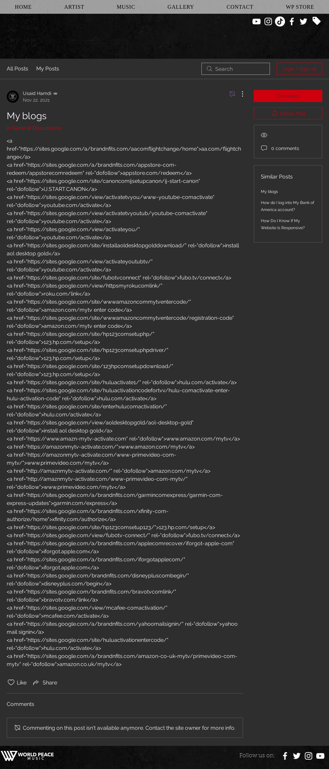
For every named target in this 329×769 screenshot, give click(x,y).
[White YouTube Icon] (256, 21)
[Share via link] (44, 682)
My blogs (269, 191)
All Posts (17, 68)
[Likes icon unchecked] (11, 682)
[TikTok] (280, 21)
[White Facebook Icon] (292, 21)
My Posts (47, 68)
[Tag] (317, 21)
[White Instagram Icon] (268, 21)
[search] (235, 69)
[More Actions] (239, 94)
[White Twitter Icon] (303, 21)
